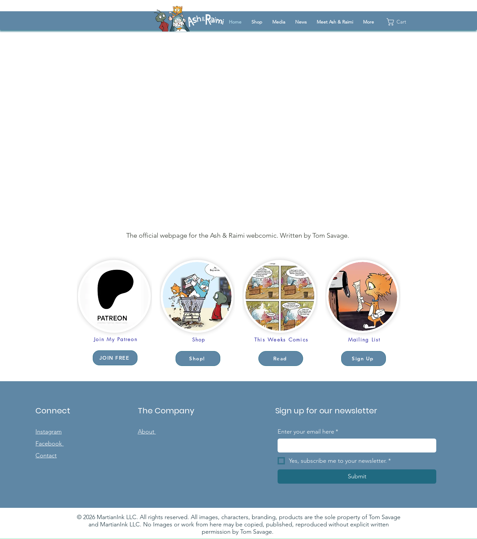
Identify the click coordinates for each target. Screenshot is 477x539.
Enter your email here (308, 432)
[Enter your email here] (355, 445)
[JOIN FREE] (115, 357)
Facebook (49, 443)
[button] (278, 22)
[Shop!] (198, 358)
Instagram (48, 431)
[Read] (280, 358)
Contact (46, 455)
